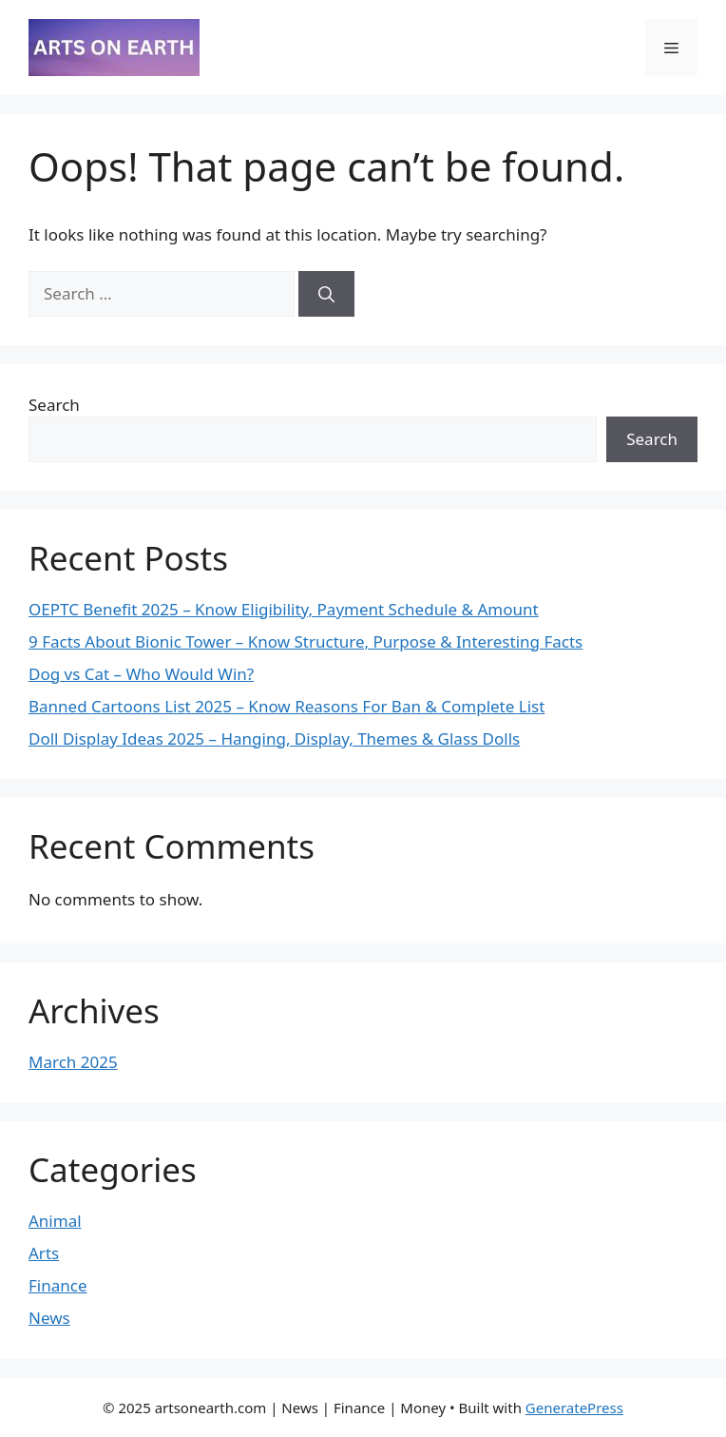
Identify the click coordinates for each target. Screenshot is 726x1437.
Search (54, 405)
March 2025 (73, 1062)
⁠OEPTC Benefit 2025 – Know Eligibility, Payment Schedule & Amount (284, 609)
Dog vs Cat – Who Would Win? (141, 674)
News (49, 1318)
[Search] (326, 294)
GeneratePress (574, 1407)
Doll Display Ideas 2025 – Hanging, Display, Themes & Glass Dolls (274, 738)
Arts (44, 1253)
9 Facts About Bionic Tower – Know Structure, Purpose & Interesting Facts (306, 641)
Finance (58, 1285)
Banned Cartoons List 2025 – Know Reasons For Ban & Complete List (286, 706)
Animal (55, 1221)
